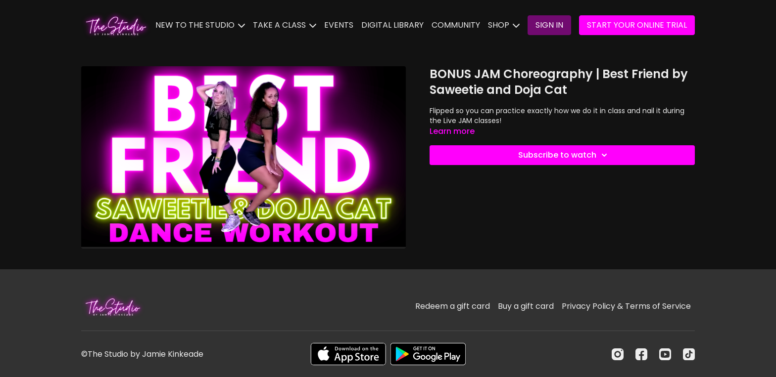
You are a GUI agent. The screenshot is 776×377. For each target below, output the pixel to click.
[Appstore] (348, 354)
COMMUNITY (456, 25)
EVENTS (338, 25)
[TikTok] (689, 354)
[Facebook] (641, 354)
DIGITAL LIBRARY (392, 25)
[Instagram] (618, 354)
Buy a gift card (526, 306)
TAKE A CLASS (284, 25)
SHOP (504, 25)
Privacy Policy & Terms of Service (626, 306)
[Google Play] (428, 354)
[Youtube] (665, 354)
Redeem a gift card (452, 306)
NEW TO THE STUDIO (200, 25)
